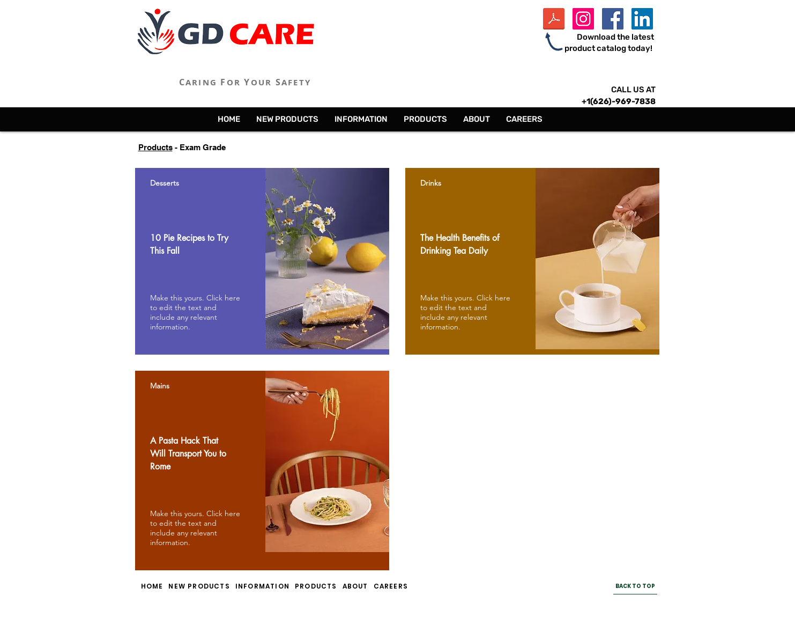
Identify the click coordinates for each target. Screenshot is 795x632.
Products (155, 147)
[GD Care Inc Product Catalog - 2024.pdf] (554, 20)
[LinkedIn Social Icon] (642, 19)
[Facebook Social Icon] (612, 19)
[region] (262, 261)
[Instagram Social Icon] (583, 19)
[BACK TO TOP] (635, 586)
